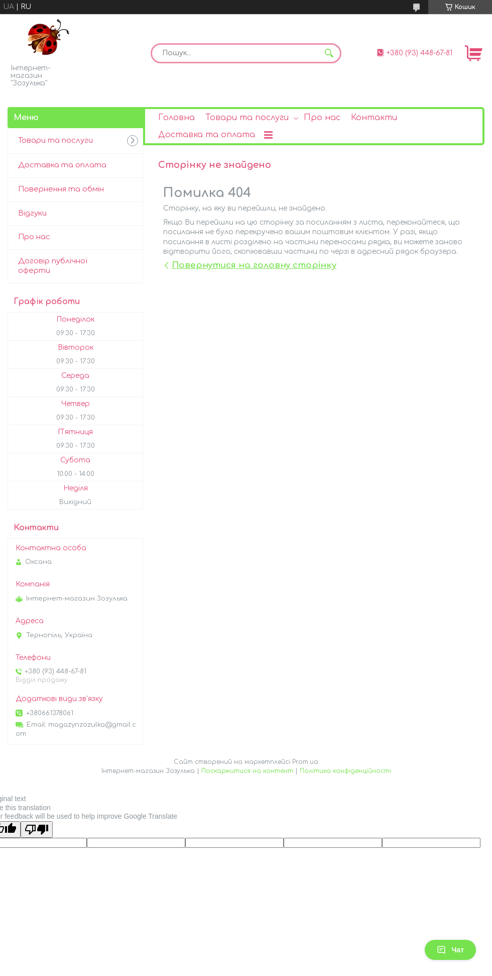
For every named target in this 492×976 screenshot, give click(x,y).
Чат (450, 949)
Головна (176, 117)
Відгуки (32, 213)
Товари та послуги (247, 117)
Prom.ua (305, 761)
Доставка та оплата (206, 134)
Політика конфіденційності (345, 770)
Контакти (374, 117)
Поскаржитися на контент (247, 770)
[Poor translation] (37, 829)
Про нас (322, 117)
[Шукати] (329, 53)
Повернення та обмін (61, 189)
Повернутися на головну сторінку (254, 265)
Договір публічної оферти (52, 266)
